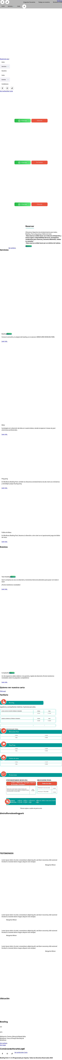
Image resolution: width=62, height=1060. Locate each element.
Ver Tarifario (39, 162)
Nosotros (4, 71)
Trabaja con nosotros (44, 2)
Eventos (4, 79)
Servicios (10, 6)
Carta (18, 6)
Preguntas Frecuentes (29, 2)
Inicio (3, 6)
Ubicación (39, 120)
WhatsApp (22, 120)
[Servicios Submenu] (14, 6)
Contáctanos (5, 84)
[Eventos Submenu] (8, 79)
